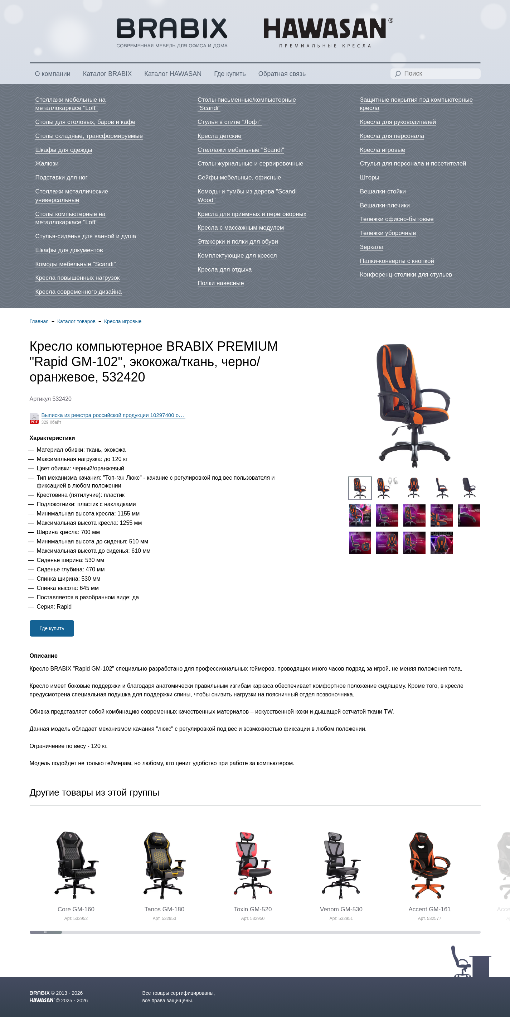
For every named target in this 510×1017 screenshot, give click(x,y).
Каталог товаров (76, 321)
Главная (39, 321)
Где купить (52, 628)
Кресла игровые (122, 321)
